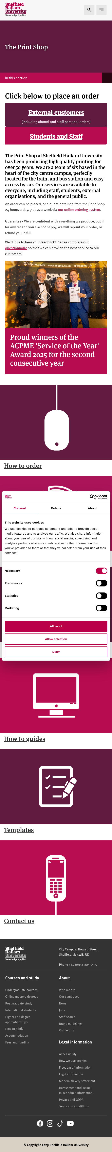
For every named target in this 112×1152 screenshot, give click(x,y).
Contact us (19, 920)
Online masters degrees (21, 996)
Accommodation (16, 1035)
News (63, 1003)
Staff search (67, 1016)
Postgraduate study (18, 1003)
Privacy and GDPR (71, 1099)
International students (20, 1010)
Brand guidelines (70, 1023)
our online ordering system (79, 209)
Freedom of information (75, 1067)
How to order (23, 465)
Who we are (67, 989)
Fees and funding (17, 1042)
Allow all (56, 626)
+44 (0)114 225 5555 (83, 964)
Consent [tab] (20, 508)
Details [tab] (56, 508)
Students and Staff (56, 135)
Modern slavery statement (77, 1080)
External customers (56, 112)
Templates (19, 829)
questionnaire (16, 247)
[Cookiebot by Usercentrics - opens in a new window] (89, 497)
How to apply (14, 1028)
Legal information (71, 1074)
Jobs (62, 1010)
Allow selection (56, 639)
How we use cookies (73, 1060)
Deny (56, 651)
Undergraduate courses (21, 989)
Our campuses (69, 996)
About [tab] (92, 508)
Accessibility (67, 1054)
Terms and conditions (74, 1106)
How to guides (24, 738)
